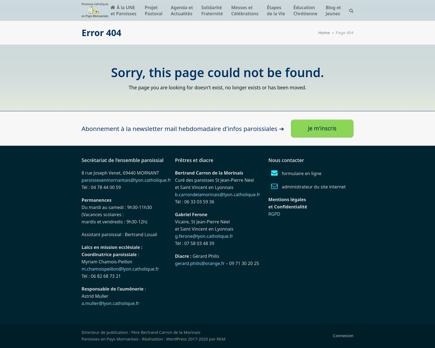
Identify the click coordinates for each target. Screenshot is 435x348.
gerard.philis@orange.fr (200, 263)
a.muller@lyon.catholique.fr (110, 303)
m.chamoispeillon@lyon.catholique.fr (120, 269)
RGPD (274, 214)
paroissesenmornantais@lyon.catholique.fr (126, 180)
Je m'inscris (322, 128)
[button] (351, 10)
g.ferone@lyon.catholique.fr (204, 236)
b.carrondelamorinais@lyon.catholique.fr (217, 194)
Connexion (343, 335)
